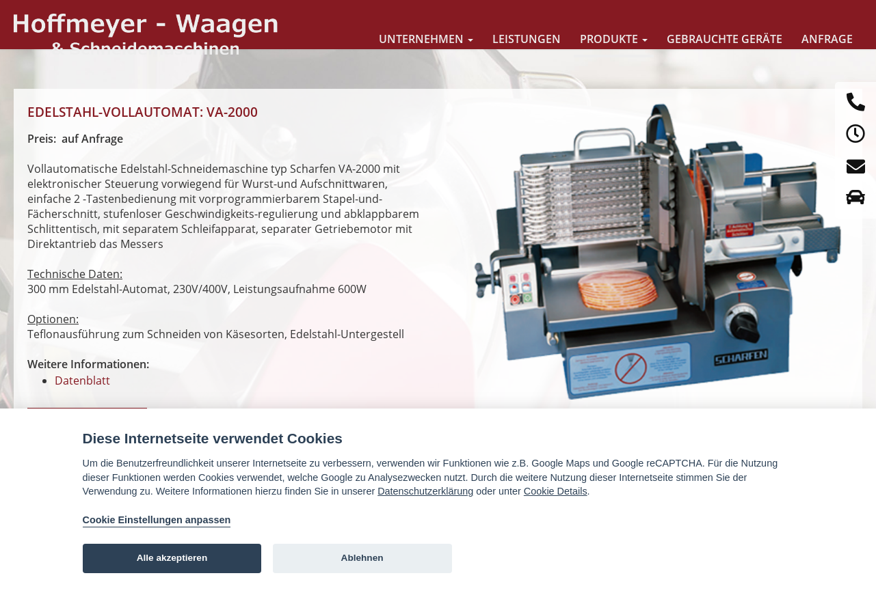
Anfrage (827, 38)
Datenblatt (82, 380)
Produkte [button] (614, 38)
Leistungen (526, 38)
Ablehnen (362, 558)
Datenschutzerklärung (425, 491)
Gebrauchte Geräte (724, 38)
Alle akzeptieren (172, 558)
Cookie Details (555, 491)
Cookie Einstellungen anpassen (157, 519)
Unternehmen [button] (426, 38)
